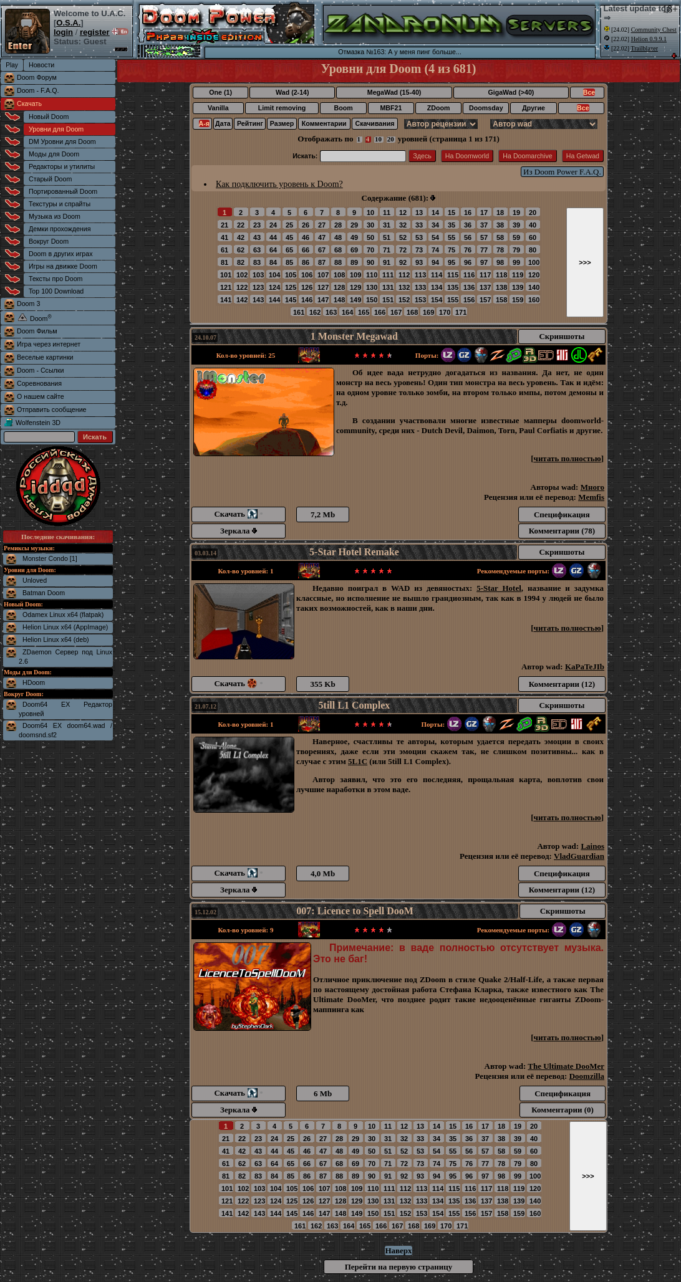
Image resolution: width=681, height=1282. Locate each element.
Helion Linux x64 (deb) (55, 639)
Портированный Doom (63, 191)
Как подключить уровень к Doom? (279, 184)
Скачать (29, 103)
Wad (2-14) (292, 92)
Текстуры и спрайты (59, 204)
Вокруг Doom (49, 241)
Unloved (34, 580)
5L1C (357, 761)
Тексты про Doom (55, 278)
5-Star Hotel (498, 588)
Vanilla (218, 108)
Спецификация (562, 514)
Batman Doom (43, 592)
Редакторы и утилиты (62, 166)
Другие (533, 108)
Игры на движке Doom (63, 266)
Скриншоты (561, 336)
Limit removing (282, 108)
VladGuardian (579, 856)
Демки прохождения (59, 228)
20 (390, 139)
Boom (343, 108)
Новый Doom (49, 116)
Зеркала (238, 530)
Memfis (591, 497)
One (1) (220, 92)
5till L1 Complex (354, 705)
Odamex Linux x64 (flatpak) (63, 614)
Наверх (398, 1250)
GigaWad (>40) (511, 92)
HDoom (33, 682)
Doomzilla (586, 1076)
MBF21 (391, 108)
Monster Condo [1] (49, 558)
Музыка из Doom (54, 216)
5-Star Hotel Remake (354, 552)
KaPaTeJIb (584, 666)
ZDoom (438, 108)
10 (378, 139)
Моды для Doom (54, 154)
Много (592, 487)
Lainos (592, 846)
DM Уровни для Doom (62, 141)
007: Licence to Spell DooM (354, 911)
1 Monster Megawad (354, 336)
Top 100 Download (56, 291)
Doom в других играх (61, 253)
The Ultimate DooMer (566, 1066)
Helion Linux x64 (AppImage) (65, 627)
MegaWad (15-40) (394, 92)
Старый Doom (50, 179)
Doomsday (486, 108)
